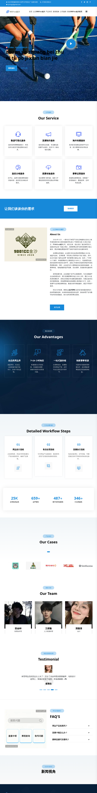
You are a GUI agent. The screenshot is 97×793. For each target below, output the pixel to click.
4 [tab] (52, 689)
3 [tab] (48, 689)
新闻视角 (56, 11)
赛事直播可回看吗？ (60, 739)
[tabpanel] (48, 679)
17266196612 (45, 2)
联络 (74, 11)
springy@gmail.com (13, 4)
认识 (39, 11)
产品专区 (49, 11)
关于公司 (24, 68)
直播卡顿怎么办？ (59, 732)
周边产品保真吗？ (59, 726)
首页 (30, 11)
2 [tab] (44, 689)
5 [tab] (56, 689)
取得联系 (71, 209)
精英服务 (11, 68)
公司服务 (63, 11)
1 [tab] (48, 551)
